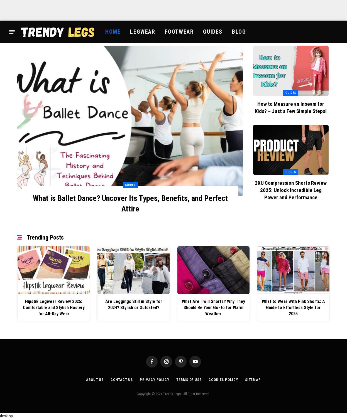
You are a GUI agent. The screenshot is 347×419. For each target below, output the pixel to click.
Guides (213, 31)
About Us (95, 380)
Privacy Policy (154, 380)
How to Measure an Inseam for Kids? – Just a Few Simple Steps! (291, 107)
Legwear (142, 31)
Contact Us (122, 380)
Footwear (179, 31)
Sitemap (253, 380)
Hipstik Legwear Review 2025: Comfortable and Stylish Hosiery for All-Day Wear (54, 307)
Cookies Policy (223, 380)
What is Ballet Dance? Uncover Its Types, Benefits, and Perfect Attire (130, 203)
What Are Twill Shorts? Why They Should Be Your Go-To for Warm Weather (213, 307)
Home (113, 31)
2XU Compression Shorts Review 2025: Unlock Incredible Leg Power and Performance (291, 190)
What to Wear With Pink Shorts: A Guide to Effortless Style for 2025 (293, 307)
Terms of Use (189, 380)
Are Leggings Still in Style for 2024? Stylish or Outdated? (133, 304)
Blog (239, 31)
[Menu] (12, 31)
